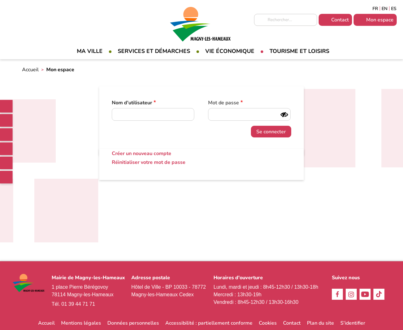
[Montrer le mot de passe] (284, 114)
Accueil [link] (30, 69)
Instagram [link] (6, 134)
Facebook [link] (6, 120)
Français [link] (375, 8)
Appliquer (260, 20)
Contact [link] (340, 19)
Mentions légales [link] (81, 323)
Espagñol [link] (394, 8)
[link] (6, 106)
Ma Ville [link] (90, 51)
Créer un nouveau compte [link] (141, 153)
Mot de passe (223, 102)
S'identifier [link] (352, 323)
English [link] (385, 8)
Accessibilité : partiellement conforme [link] (209, 323)
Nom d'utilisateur (132, 102)
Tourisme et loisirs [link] (299, 51)
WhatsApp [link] (6, 177)
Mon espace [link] (380, 19)
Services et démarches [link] (154, 51)
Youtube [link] (6, 163)
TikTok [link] (6, 148)
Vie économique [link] (229, 51)
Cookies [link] (268, 323)
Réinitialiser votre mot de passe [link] (148, 162)
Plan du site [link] (320, 323)
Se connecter (271, 131)
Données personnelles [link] (133, 323)
